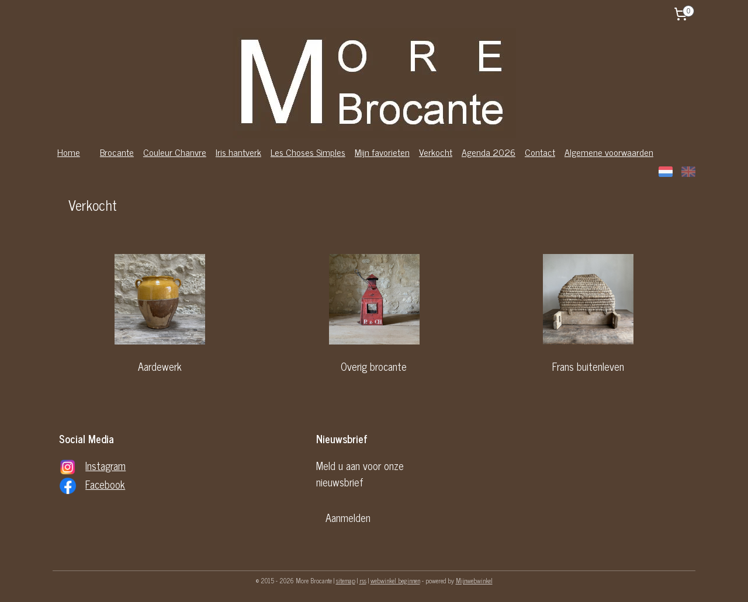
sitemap (345, 580)
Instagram (105, 465)
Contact (540, 151)
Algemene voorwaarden (609, 151)
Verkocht (435, 151)
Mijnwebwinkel (474, 580)
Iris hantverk (238, 151)
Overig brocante (374, 366)
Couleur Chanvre (174, 151)
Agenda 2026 (488, 151)
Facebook (105, 484)
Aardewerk (160, 366)
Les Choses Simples (308, 151)
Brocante (117, 151)
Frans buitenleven (588, 366)
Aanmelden (347, 517)
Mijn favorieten (382, 151)
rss (362, 580)
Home (68, 151)
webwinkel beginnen (395, 580)
